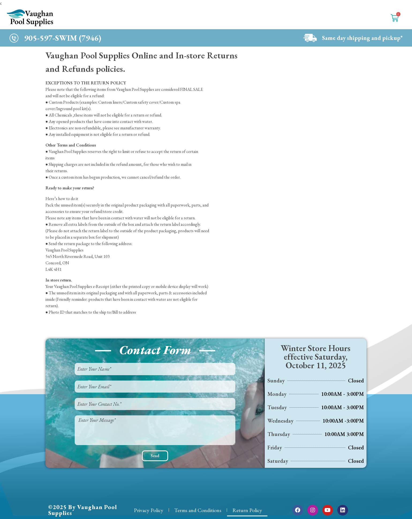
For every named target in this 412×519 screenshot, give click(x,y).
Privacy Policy (148, 510)
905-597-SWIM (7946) (62, 38)
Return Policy (247, 510)
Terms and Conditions (197, 510)
